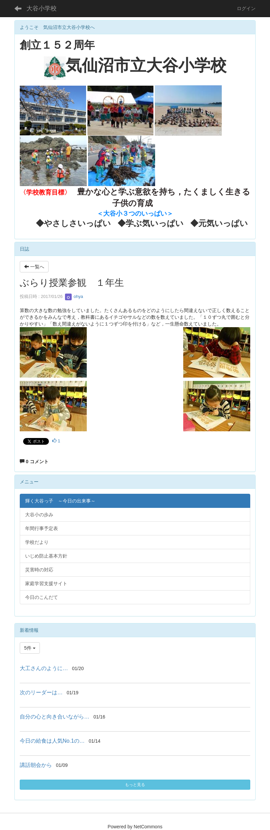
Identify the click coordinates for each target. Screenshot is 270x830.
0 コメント (34, 461)
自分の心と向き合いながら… (54, 716)
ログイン (246, 8)
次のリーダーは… (41, 692)
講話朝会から (36, 765)
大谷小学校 (41, 8)
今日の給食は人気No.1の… (52, 741)
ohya (74, 296)
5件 (30, 648)
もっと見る (135, 784)
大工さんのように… (44, 668)
